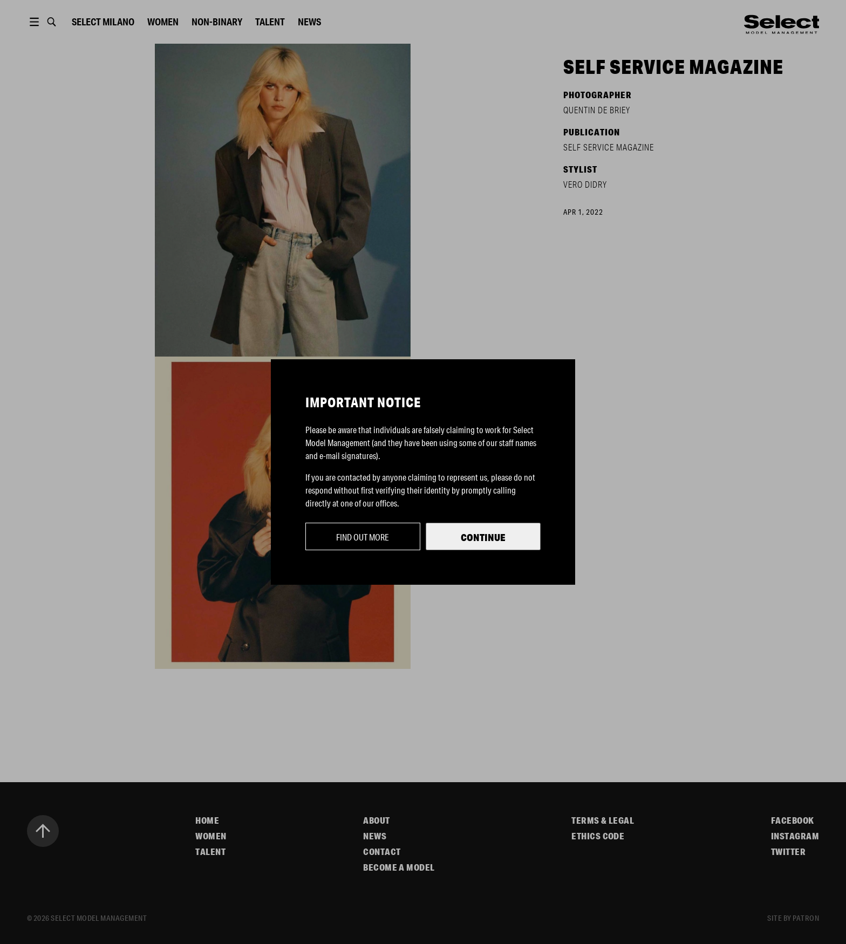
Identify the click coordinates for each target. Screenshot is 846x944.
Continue (483, 537)
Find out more (362, 537)
